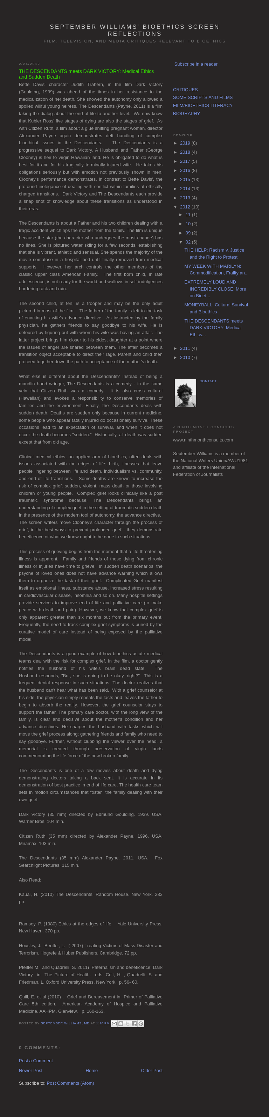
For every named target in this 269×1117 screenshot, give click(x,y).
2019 (186, 143)
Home (92, 1070)
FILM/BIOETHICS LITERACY (203, 105)
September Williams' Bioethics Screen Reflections (135, 30)
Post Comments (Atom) (70, 1083)
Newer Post (30, 1070)
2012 (186, 207)
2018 (186, 152)
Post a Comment (36, 1060)
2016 (186, 170)
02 (189, 242)
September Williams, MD (66, 1023)
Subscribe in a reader (196, 64)
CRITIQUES (185, 89)
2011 (186, 348)
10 (189, 223)
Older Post (152, 1070)
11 (189, 214)
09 (189, 232)
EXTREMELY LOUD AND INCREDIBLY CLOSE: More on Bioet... (215, 288)
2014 (186, 188)
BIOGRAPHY (186, 113)
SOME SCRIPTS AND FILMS (203, 97)
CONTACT (208, 381)
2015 (186, 179)
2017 (186, 161)
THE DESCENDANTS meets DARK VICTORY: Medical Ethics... (213, 327)
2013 (186, 197)
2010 (186, 357)
